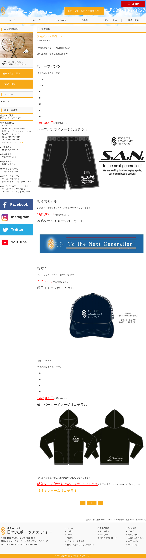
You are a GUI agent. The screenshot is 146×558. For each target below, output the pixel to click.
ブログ (131, 531)
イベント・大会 (109, 20)
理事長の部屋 (103, 528)
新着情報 (132, 528)
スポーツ (36, 20)
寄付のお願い (9, 84)
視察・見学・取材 (12, 73)
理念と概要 (133, 20)
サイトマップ (134, 545)
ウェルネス (60, 20)
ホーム (12, 20)
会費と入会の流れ (135, 538)
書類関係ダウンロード (107, 538)
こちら (20, 142)
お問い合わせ (134, 541)
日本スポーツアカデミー (29, 11)
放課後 (85, 20)
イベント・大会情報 (75, 541)
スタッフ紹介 (103, 531)
